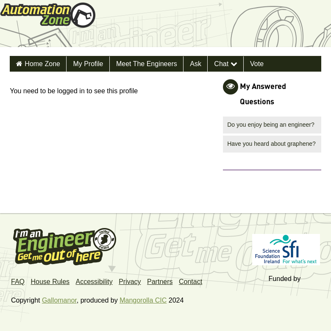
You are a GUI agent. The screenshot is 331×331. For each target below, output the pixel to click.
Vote (257, 63)
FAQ (18, 281)
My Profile (88, 63)
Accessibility (94, 281)
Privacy (130, 281)
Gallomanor (59, 300)
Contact (190, 281)
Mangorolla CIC (143, 300)
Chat (225, 63)
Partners (159, 281)
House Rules (50, 281)
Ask (195, 63)
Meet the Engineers (146, 63)
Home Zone (42, 63)
